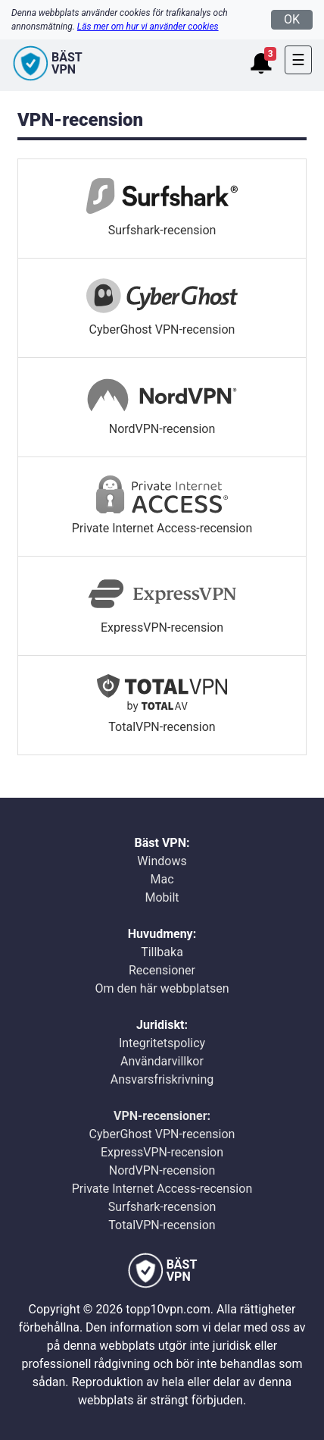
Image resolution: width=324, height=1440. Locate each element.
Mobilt (162, 897)
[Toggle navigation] (298, 59)
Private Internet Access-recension (162, 1188)
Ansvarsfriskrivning (162, 1079)
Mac (161, 879)
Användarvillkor (162, 1061)
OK (292, 19)
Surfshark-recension (162, 1207)
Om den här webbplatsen (162, 988)
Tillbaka (162, 952)
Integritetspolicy (162, 1043)
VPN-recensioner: (162, 1116)
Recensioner (162, 970)
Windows (161, 861)
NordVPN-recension (162, 1170)
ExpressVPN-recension (162, 1152)
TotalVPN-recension (161, 1225)
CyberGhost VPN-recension (162, 1134)
